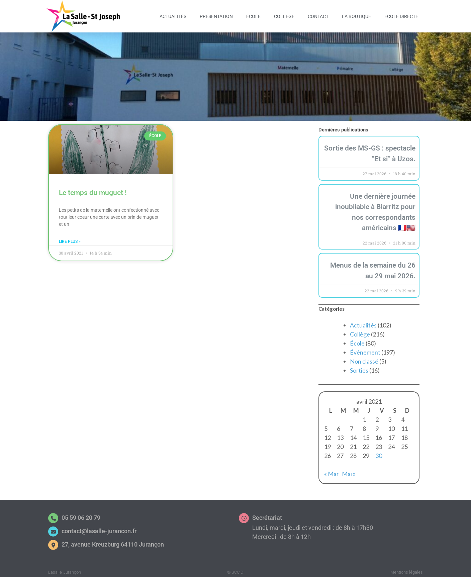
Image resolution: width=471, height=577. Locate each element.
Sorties (359, 367)
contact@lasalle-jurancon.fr (99, 527)
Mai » (349, 470)
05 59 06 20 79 (81, 514)
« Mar (331, 470)
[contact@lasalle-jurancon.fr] (53, 528)
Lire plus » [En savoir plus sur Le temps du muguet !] (70, 238)
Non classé (364, 358)
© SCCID (235, 568)
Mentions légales (406, 568)
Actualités (173, 16)
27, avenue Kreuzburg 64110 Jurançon (113, 541)
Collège (284, 16)
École (253, 16)
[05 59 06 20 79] (53, 515)
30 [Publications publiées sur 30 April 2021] (378, 452)
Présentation (216, 16)
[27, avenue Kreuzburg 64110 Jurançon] (53, 542)
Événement (365, 349)
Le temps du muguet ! (93, 189)
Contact (318, 16)
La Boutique (356, 16)
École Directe (401, 16)
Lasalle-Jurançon (64, 568)
